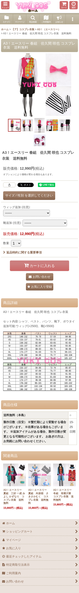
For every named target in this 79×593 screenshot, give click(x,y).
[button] (5, 5)
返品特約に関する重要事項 (22, 252)
